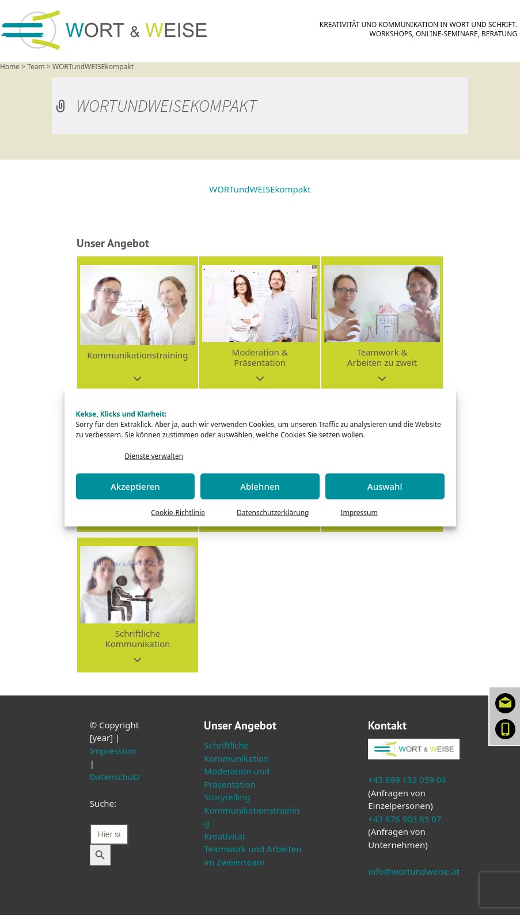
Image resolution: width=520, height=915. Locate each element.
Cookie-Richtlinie (178, 512)
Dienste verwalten (154, 456)
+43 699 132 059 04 (407, 779)
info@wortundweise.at (414, 871)
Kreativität (224, 836)
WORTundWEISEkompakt (259, 189)
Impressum (358, 512)
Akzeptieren (135, 486)
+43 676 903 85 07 (404, 819)
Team (36, 66)
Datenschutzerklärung (273, 512)
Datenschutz (115, 776)
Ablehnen (260, 486)
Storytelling (227, 797)
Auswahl (385, 486)
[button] (138, 323)
